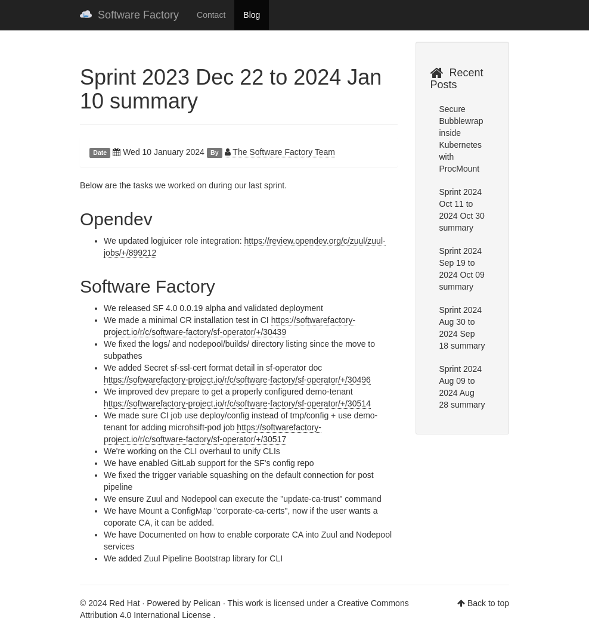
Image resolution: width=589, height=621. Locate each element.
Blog (251, 15)
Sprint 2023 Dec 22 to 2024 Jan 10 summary (231, 89)
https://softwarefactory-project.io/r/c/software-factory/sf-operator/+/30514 (237, 403)
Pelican (207, 603)
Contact (211, 15)
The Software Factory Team (280, 152)
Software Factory (129, 15)
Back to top (488, 603)
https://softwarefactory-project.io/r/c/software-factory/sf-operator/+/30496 (237, 379)
